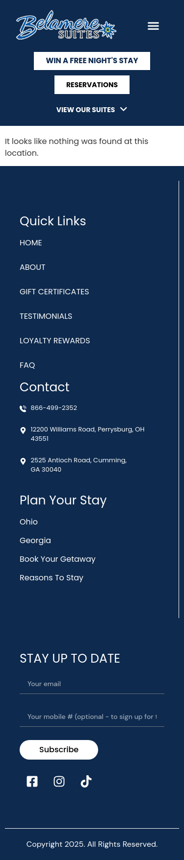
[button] (153, 26)
